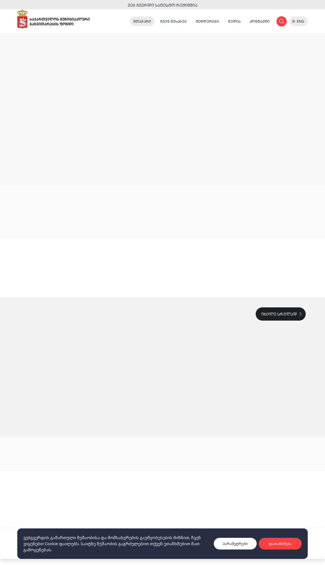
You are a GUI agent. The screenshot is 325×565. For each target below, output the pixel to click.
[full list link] (281, 314)
